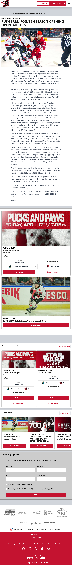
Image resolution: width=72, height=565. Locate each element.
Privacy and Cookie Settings (56, 544)
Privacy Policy (23, 544)
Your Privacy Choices (40, 544)
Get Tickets (56, 3)
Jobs (15, 544)
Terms (30, 544)
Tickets (19, 272)
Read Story (36, 325)
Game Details (53, 272)
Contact (10, 544)
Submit (36, 495)
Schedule (43, 3)
